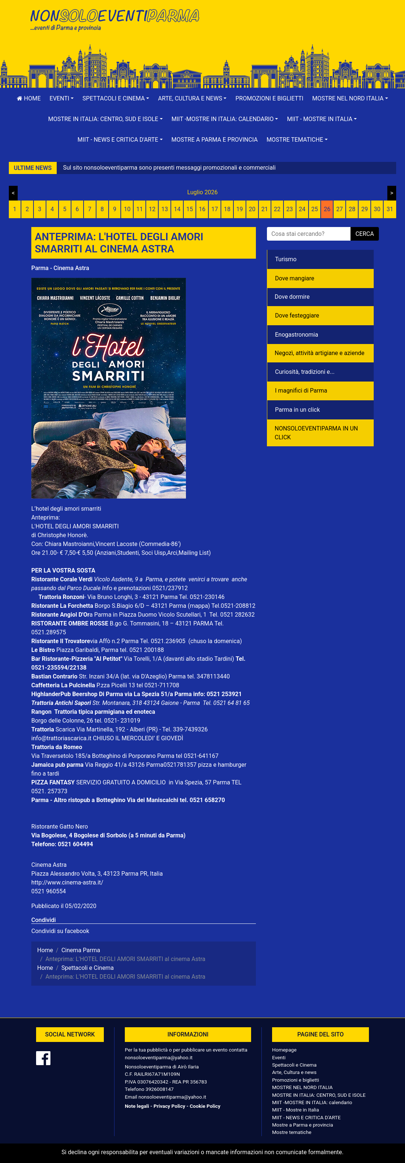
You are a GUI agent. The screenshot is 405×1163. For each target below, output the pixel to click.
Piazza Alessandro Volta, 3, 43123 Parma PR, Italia (97, 873)
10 (127, 209)
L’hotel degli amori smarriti (66, 508)
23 (289, 209)
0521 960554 (48, 891)
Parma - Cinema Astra (60, 268)
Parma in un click (297, 409)
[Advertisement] (291, 29)
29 (364, 209)
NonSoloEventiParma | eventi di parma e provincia (114, 21)
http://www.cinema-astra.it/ (67, 882)
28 (352, 209)
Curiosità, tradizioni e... (305, 371)
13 (164, 209)
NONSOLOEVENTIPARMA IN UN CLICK (316, 433)
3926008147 (159, 1089)
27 (339, 209)
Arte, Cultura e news (294, 1072)
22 (277, 209)
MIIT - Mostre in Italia (295, 1110)
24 (302, 209)
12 (152, 209)
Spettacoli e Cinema (294, 1065)
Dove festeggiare (297, 315)
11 (139, 209)
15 (189, 209)
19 (239, 209)
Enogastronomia (296, 334)
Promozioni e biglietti (269, 98)
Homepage (284, 1050)
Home (28, 98)
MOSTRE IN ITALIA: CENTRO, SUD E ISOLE (319, 1095)
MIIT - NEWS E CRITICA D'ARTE (306, 1117)
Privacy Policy (169, 1106)
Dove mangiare (294, 278)
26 (327, 209)
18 (227, 209)
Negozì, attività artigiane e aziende (319, 353)
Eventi (279, 1057)
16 (202, 209)
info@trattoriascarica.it (61, 738)
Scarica (66, 729)
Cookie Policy (205, 1106)
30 (377, 209)
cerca (364, 233)
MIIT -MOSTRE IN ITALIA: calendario (312, 1102)
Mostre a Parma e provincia (215, 139)
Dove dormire (292, 296)
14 (177, 209)
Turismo (285, 259)
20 (252, 209)
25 (314, 209)
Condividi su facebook (60, 931)
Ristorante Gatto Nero (59, 826)
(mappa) (199, 605)
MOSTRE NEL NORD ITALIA (302, 1087)
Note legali (137, 1106)
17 (214, 209)
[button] (61, 98)
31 (390, 209)
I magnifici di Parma (301, 390)
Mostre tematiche (291, 1132)
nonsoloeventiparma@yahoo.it (159, 1057)
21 (264, 209)
